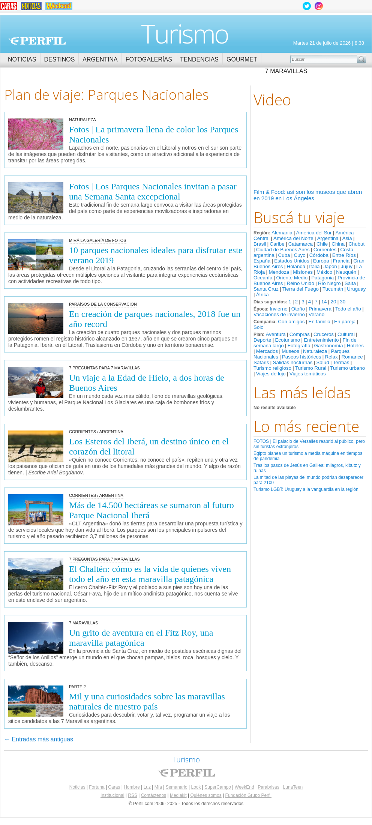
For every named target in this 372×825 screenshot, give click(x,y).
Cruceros (324, 334)
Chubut (356, 244)
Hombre (132, 787)
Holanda (296, 266)
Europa (321, 261)
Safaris (261, 362)
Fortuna (96, 787)
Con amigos (291, 321)
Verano (316, 314)
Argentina (99, 59)
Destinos (59, 59)
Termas (341, 362)
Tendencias (199, 59)
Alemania (282, 233)
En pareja (345, 321)
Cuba (284, 255)
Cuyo (300, 255)
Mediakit (178, 795)
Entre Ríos (344, 255)
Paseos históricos (301, 357)
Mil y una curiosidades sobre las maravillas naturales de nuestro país (147, 701)
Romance (352, 357)
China (338, 244)
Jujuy (346, 266)
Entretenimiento (321, 340)
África (262, 294)
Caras (114, 787)
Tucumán (332, 289)
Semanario (177, 787)
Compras (300, 334)
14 (324, 301)
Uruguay (356, 289)
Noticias (22, 59)
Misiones (303, 272)
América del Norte (293, 238)
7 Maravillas (286, 71)
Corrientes (325, 249)
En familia (320, 321)
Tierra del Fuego (300, 289)
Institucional (112, 795)
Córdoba (318, 255)
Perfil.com (37, 40)
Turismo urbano (347, 368)
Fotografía (299, 345)
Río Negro (329, 283)
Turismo (184, 33)
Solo (259, 327)
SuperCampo (217, 787)
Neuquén (346, 272)
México (324, 272)
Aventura (276, 334)
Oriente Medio (292, 277)
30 (342, 301)
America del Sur (314, 233)
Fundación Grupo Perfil (248, 795)
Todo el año (348, 309)
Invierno (278, 309)
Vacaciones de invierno (279, 314)
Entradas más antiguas (38, 739)
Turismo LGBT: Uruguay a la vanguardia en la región (306, 489)
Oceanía (263, 277)
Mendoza (278, 272)
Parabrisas (268, 787)
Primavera (320, 309)
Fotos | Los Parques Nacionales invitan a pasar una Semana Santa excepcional (153, 191)
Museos (290, 351)
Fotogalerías (149, 59)
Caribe (277, 244)
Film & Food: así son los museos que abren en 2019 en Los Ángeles (308, 195)
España (262, 261)
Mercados (267, 351)
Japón (330, 266)
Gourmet (241, 59)
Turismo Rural (310, 368)
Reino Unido (300, 283)
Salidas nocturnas (293, 362)
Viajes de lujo (271, 373)
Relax (331, 357)
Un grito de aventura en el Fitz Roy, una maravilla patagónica (141, 638)
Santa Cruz (266, 289)
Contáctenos (153, 795)
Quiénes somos (205, 795)
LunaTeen (293, 787)
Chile (322, 244)
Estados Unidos (291, 261)
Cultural (346, 334)
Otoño (298, 309)
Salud (322, 362)
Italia (314, 266)
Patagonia (322, 277)
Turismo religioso (272, 368)
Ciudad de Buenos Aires (283, 249)
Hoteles (355, 345)
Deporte (262, 340)
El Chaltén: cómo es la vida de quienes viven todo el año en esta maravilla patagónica (150, 574)
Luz (147, 787)
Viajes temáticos (308, 373)
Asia (347, 238)
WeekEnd (244, 787)
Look (196, 787)
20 (333, 301)
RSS (132, 795)
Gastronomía (328, 345)
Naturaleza (315, 351)
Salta (350, 283)
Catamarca (300, 244)
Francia (341, 261)
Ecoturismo (287, 340)
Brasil (260, 244)
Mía (158, 787)
